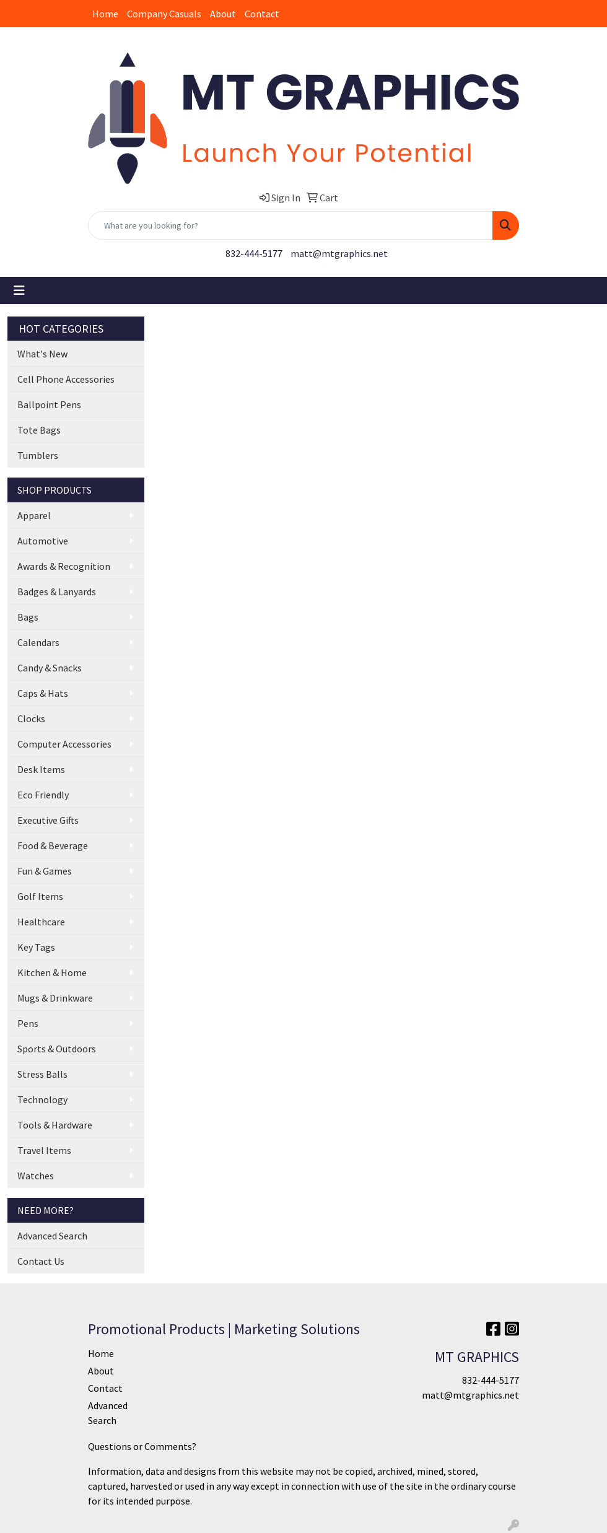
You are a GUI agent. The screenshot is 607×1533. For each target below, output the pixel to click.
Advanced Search (52, 1235)
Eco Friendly (43, 794)
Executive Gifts (48, 820)
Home (105, 13)
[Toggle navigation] (19, 290)
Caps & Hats (42, 693)
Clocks (31, 718)
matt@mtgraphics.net (339, 253)
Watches (35, 1175)
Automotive (42, 541)
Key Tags (36, 947)
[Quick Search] (290, 225)
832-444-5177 (253, 253)
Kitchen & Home (52, 972)
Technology (42, 1099)
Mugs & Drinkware (55, 998)
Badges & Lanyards (56, 591)
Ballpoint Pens (49, 404)
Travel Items (44, 1150)
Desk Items (41, 769)
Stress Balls (42, 1074)
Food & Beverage (52, 845)
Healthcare (41, 921)
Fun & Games (44, 871)
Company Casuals (164, 13)
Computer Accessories (64, 744)
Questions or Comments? (142, 1446)
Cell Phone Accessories (66, 379)
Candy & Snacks (49, 668)
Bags (27, 617)
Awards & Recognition (63, 566)
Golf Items (40, 896)
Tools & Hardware (54, 1125)
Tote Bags (39, 430)
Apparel (34, 515)
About (223, 13)
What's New (42, 353)
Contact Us (40, 1261)
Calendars (38, 642)
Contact (262, 13)
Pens (27, 1023)
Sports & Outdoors (56, 1048)
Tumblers (37, 455)
